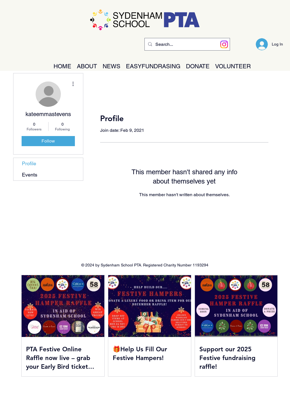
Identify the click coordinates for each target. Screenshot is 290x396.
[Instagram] (224, 44)
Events (29, 175)
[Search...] (186, 44)
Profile (29, 163)
